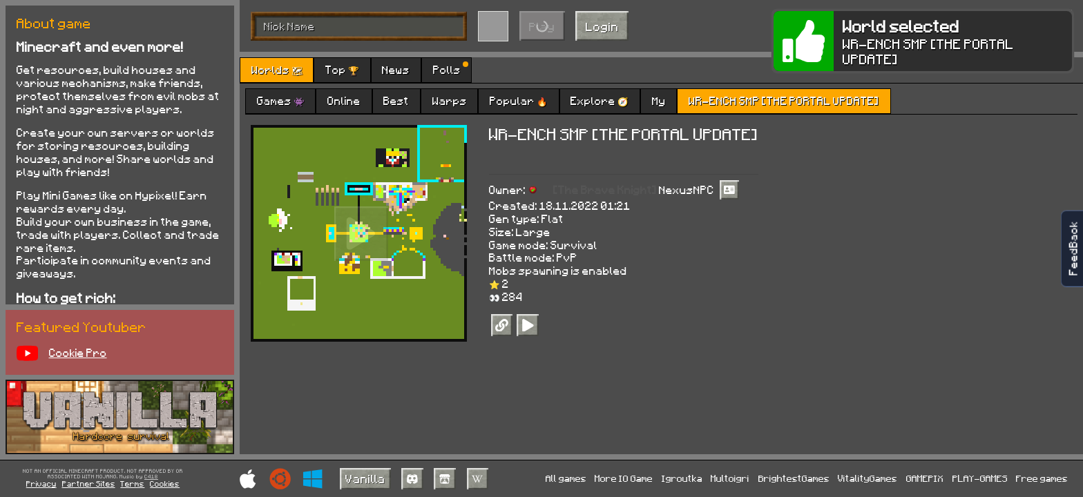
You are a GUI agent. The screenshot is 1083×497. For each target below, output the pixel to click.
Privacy (41, 483)
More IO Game (624, 478)
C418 (151, 477)
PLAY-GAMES (980, 478)
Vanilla (365, 478)
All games (566, 478)
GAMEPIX (924, 478)
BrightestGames (794, 478)
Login (602, 26)
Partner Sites (88, 483)
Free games (1042, 478)
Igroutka (682, 478)
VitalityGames (867, 478)
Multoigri (730, 478)
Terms (132, 483)
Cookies (165, 483)
